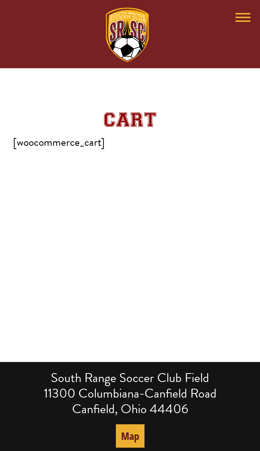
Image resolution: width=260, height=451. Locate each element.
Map (130, 436)
